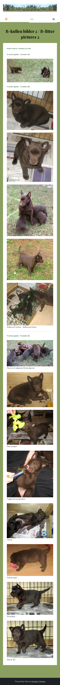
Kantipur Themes (38, 681)
